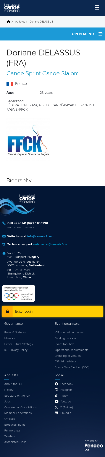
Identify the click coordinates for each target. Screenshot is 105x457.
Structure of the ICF (17, 395)
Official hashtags (65, 361)
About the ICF (13, 384)
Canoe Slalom (60, 74)
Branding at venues (68, 355)
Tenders (9, 436)
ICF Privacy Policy (15, 350)
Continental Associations (20, 407)
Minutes (9, 338)
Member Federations (18, 413)
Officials (9, 418)
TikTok (64, 395)
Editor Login (24, 311)
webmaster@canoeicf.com (51, 244)
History (8, 389)
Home (9, 22)
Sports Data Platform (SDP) (72, 367)
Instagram (66, 389)
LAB (87, 450)
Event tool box (64, 344)
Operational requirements (71, 350)
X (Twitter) (66, 407)
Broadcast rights (14, 424)
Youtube (65, 401)
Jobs (7, 401)
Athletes (20, 21)
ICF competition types (69, 332)
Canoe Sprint (23, 74)
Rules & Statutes (15, 332)
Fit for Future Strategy (18, 344)
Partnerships (12, 430)
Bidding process (65, 338)
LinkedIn (65, 413)
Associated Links (15, 442)
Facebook (66, 384)
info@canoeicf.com (40, 236)
